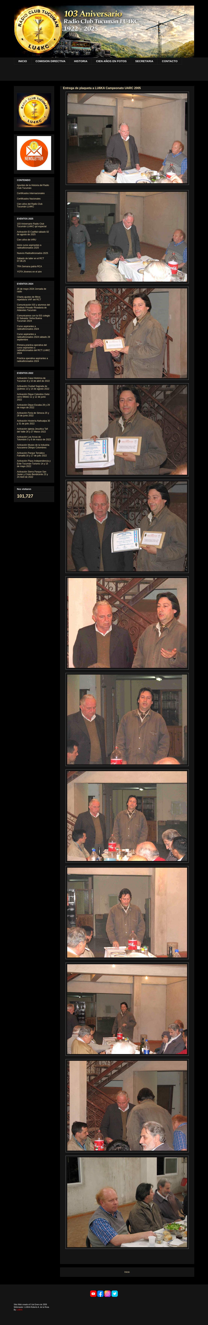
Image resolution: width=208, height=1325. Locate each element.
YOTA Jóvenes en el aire (29, 271)
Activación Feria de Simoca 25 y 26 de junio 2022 (33, 414)
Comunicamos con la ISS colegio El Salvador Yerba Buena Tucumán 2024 (33, 318)
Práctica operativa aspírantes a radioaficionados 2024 (32, 359)
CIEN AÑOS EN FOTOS (111, 61)
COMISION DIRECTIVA (51, 61)
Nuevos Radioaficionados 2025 (32, 253)
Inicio (127, 1272)
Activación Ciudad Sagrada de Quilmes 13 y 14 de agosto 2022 (33, 387)
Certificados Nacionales (29, 198)
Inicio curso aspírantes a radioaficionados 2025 (29, 246)
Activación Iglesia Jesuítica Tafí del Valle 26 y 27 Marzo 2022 (32, 430)
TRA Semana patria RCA (29, 266)
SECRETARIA (144, 61)
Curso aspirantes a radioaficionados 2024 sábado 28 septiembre (33, 337)
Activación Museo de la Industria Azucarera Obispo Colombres (33, 446)
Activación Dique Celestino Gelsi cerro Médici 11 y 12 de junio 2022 (33, 397)
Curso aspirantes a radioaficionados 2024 (28, 327)
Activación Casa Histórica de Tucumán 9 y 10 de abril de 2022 (33, 379)
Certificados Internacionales (31, 193)
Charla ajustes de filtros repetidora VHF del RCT (29, 298)
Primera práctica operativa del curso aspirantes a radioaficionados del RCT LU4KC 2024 (33, 349)
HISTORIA (80, 61)
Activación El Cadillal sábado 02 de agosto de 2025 (33, 233)
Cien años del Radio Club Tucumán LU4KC (29, 205)
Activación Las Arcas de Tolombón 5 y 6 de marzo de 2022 (34, 438)
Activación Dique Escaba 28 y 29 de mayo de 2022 (33, 406)
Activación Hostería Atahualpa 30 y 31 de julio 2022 (33, 422)
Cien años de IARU (26, 239)
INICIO (22, 61)
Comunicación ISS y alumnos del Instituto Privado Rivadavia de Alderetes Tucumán (33, 308)
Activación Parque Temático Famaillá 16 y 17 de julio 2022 (32, 454)
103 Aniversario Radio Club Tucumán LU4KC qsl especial (32, 225)
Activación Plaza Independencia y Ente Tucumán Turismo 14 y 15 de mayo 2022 (34, 464)
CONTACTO (170, 61)
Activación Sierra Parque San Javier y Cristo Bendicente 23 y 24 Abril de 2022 (32, 474)
